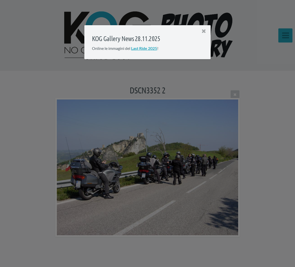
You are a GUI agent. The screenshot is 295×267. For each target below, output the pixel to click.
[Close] (204, 31)
